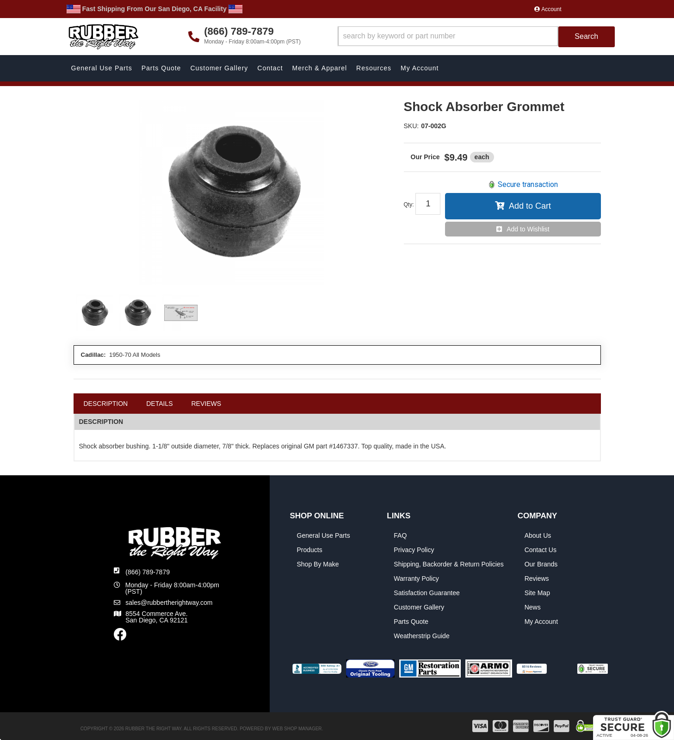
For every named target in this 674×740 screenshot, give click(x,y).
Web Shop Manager (297, 728)
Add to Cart (530, 206)
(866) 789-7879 (147, 572)
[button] (476, 36)
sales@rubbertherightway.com (168, 602)
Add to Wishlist (528, 229)
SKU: (411, 126)
